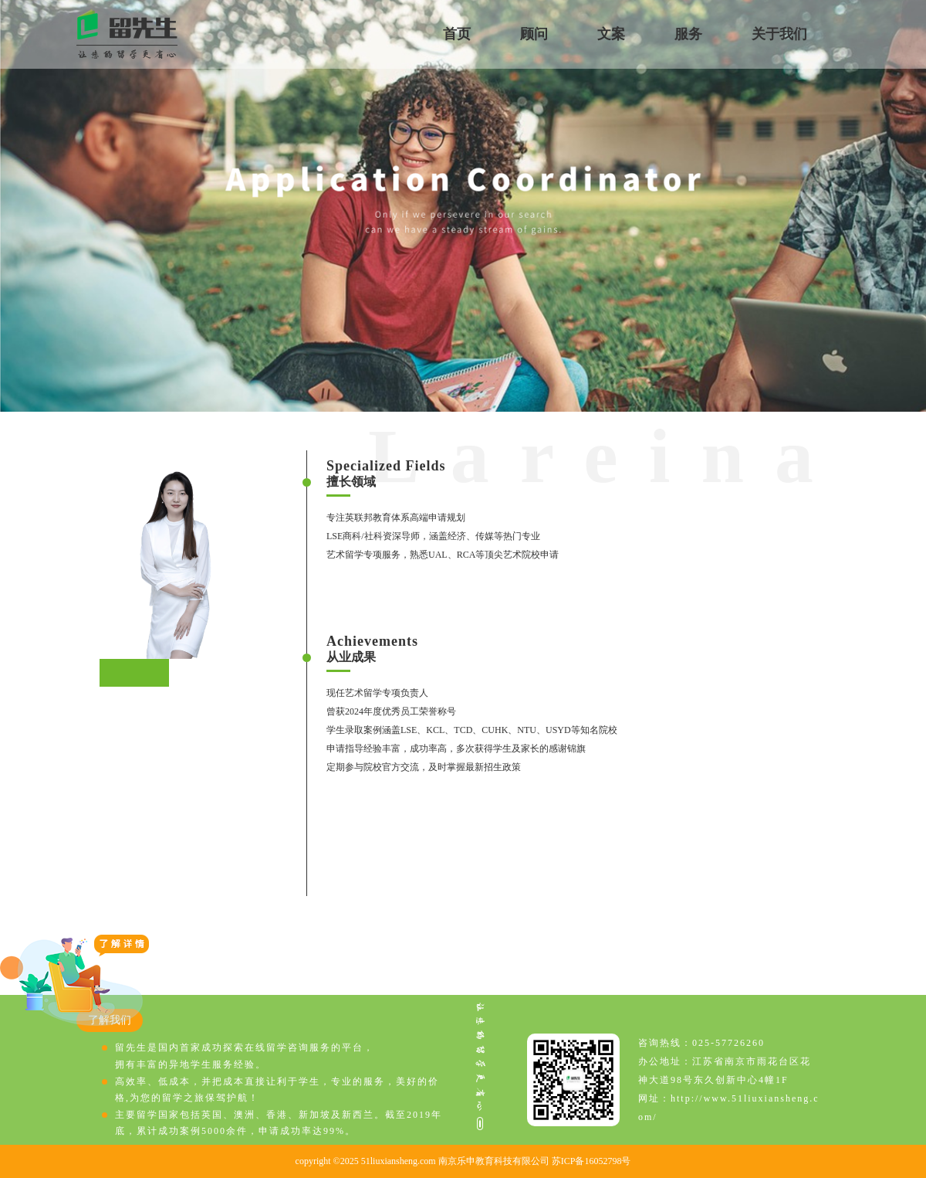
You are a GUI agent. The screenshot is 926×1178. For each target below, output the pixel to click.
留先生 (126, 34)
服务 (688, 34)
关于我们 (779, 34)
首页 (457, 34)
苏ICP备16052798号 (591, 1161)
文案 (611, 34)
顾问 (534, 34)
